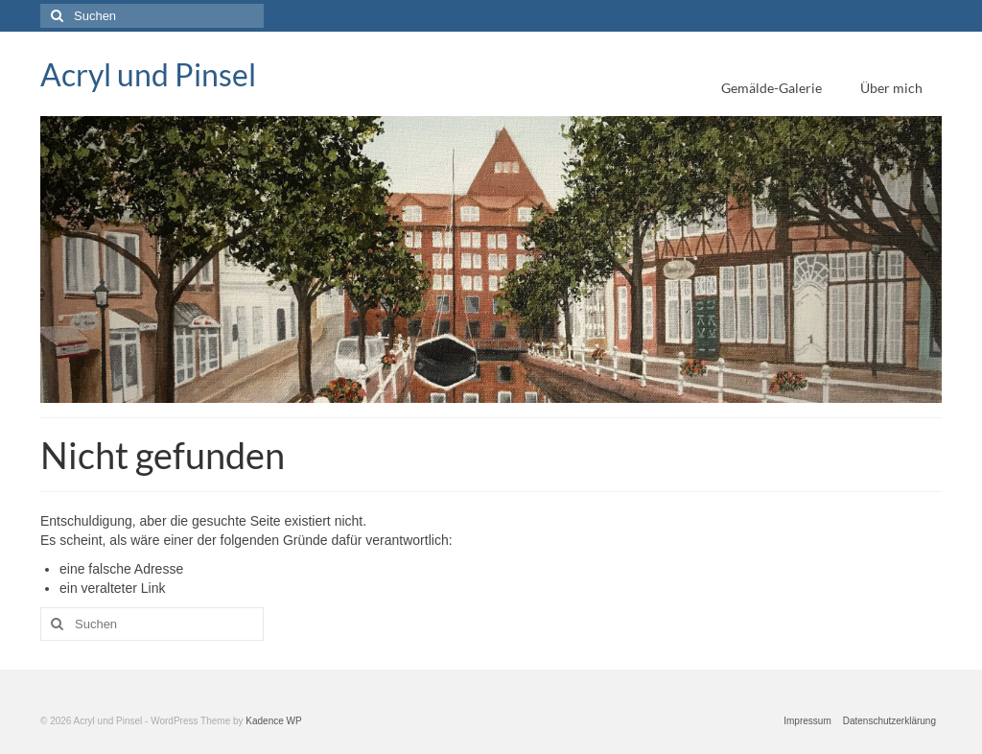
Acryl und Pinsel (148, 74)
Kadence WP (273, 721)
